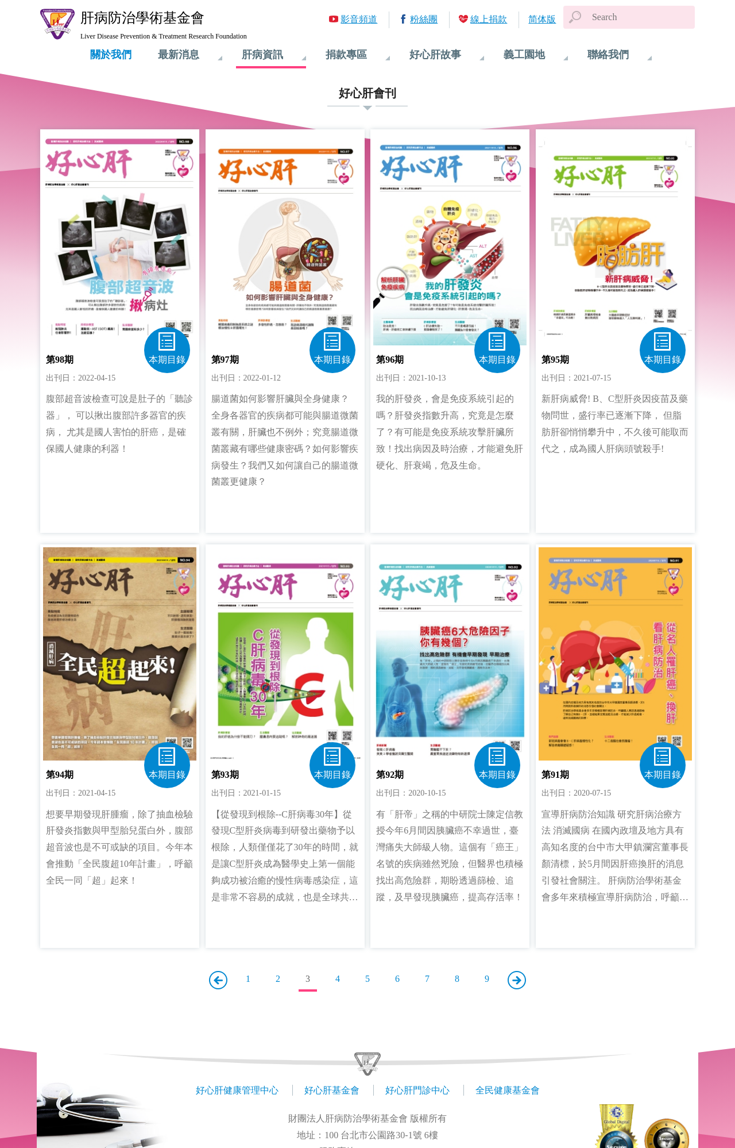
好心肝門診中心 (417, 1090)
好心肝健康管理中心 (237, 1090)
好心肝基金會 (331, 1090)
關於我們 (110, 54)
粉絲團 (424, 19)
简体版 (542, 19)
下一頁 (517, 980)
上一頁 (218, 980)
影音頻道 (359, 19)
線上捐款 (488, 19)
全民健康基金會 (507, 1090)
